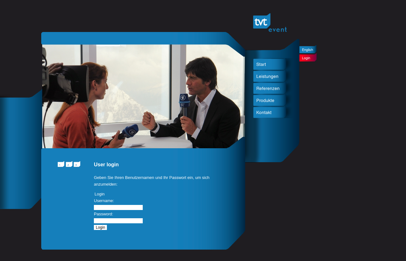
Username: (104, 200)
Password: (103, 214)
